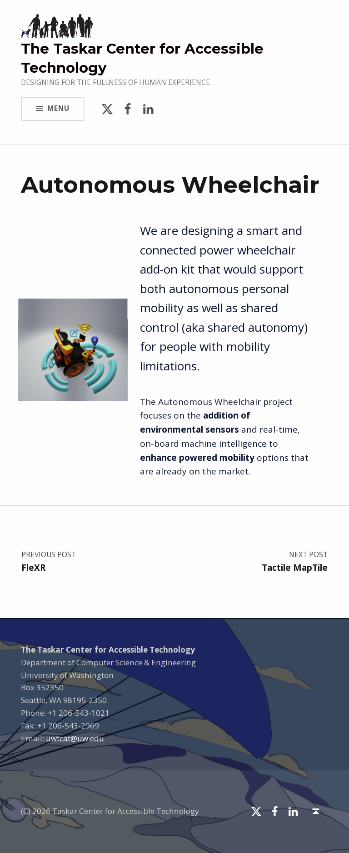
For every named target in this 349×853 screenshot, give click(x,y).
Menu (58, 108)
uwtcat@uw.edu (75, 738)
